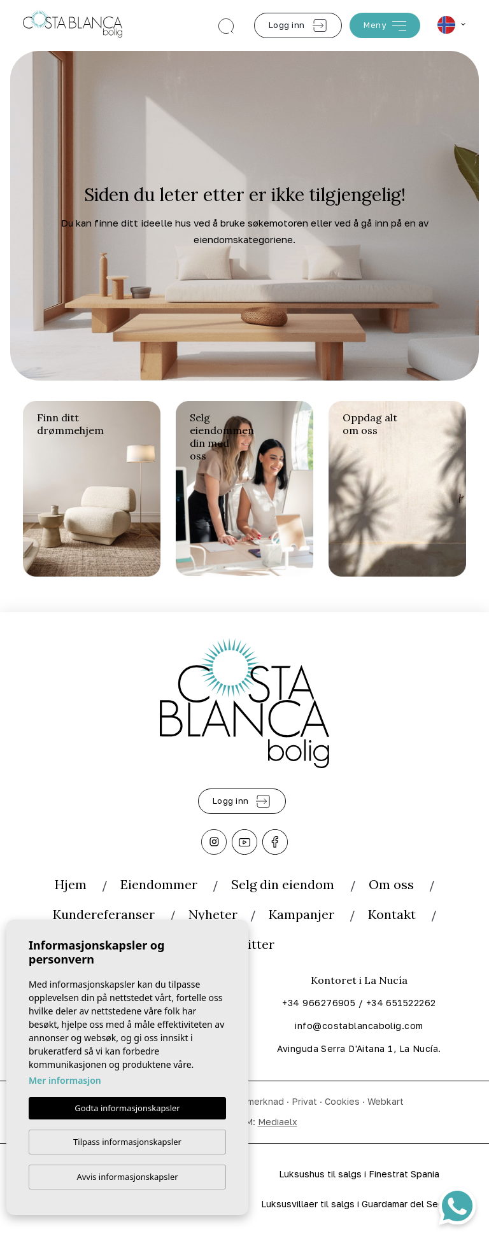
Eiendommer (158, 884)
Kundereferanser (104, 914)
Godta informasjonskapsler (127, 1108)
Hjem (71, 884)
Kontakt (392, 914)
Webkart (385, 1101)
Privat (304, 1101)
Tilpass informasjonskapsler (127, 1141)
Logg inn (298, 25)
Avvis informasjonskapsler (127, 1176)
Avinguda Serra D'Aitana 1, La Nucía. (359, 1048)
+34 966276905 (318, 1002)
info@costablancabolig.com (359, 1025)
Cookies (342, 1101)
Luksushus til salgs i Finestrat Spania (359, 1173)
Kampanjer (301, 914)
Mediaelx (277, 1121)
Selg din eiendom (284, 884)
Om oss (391, 884)
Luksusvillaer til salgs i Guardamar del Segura (359, 1203)
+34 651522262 (401, 1002)
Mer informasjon (65, 1080)
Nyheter (212, 914)
